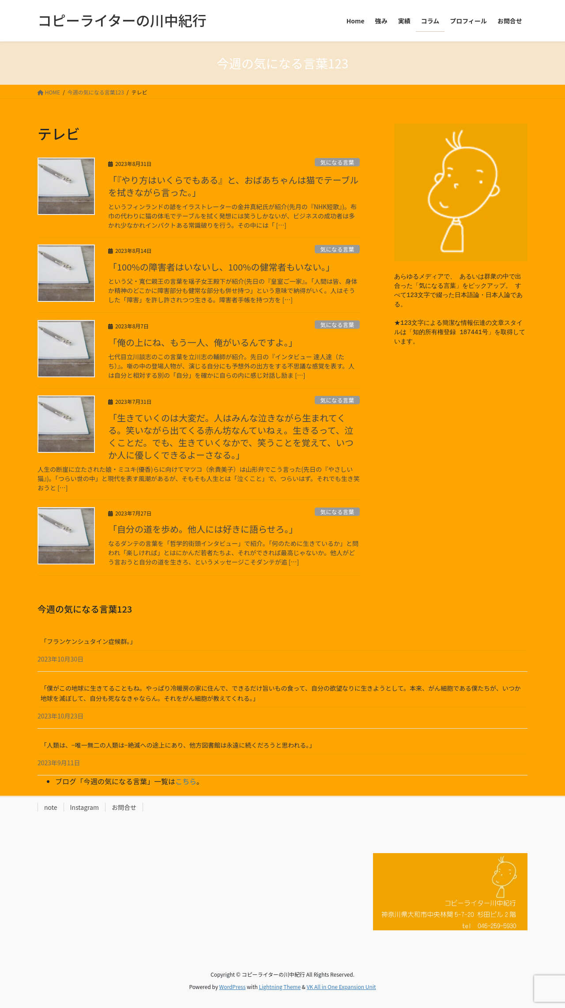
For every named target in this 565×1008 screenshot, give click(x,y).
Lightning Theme (280, 986)
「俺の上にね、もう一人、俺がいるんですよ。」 (202, 342)
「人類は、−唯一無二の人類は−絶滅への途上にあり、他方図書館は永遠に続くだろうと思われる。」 (178, 745)
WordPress (232, 986)
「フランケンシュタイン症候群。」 (88, 641)
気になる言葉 (337, 162)
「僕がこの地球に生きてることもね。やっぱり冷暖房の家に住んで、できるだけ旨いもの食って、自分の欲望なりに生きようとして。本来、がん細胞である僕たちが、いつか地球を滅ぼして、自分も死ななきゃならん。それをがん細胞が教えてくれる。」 (281, 693)
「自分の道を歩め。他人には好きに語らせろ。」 (203, 529)
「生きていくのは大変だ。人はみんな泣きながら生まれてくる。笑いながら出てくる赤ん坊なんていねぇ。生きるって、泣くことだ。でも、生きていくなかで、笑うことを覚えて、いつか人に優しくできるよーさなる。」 (231, 436)
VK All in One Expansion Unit (341, 986)
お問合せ (124, 807)
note (50, 807)
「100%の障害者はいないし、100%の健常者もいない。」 (221, 266)
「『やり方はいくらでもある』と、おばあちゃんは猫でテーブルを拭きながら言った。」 (233, 186)
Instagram (84, 807)
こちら (185, 781)
